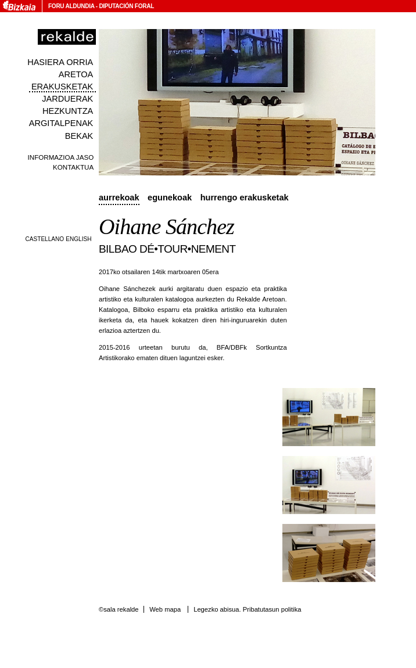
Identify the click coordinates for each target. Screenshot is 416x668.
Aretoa (76, 74)
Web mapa (165, 609)
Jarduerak (67, 98)
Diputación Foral (126, 6)
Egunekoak (170, 197)
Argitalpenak (61, 123)
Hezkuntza (67, 111)
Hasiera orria (60, 62)
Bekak (79, 136)
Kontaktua (73, 167)
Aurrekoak (119, 197)
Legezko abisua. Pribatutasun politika (247, 609)
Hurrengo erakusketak (244, 197)
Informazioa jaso (61, 157)
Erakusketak (62, 86)
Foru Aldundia (71, 6)
